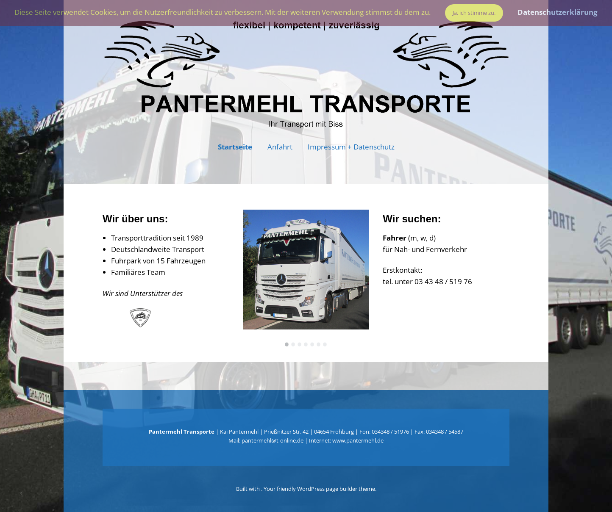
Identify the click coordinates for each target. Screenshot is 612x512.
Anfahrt (279, 147)
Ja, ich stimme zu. (474, 13)
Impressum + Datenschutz (351, 147)
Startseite (235, 147)
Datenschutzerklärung (557, 12)
